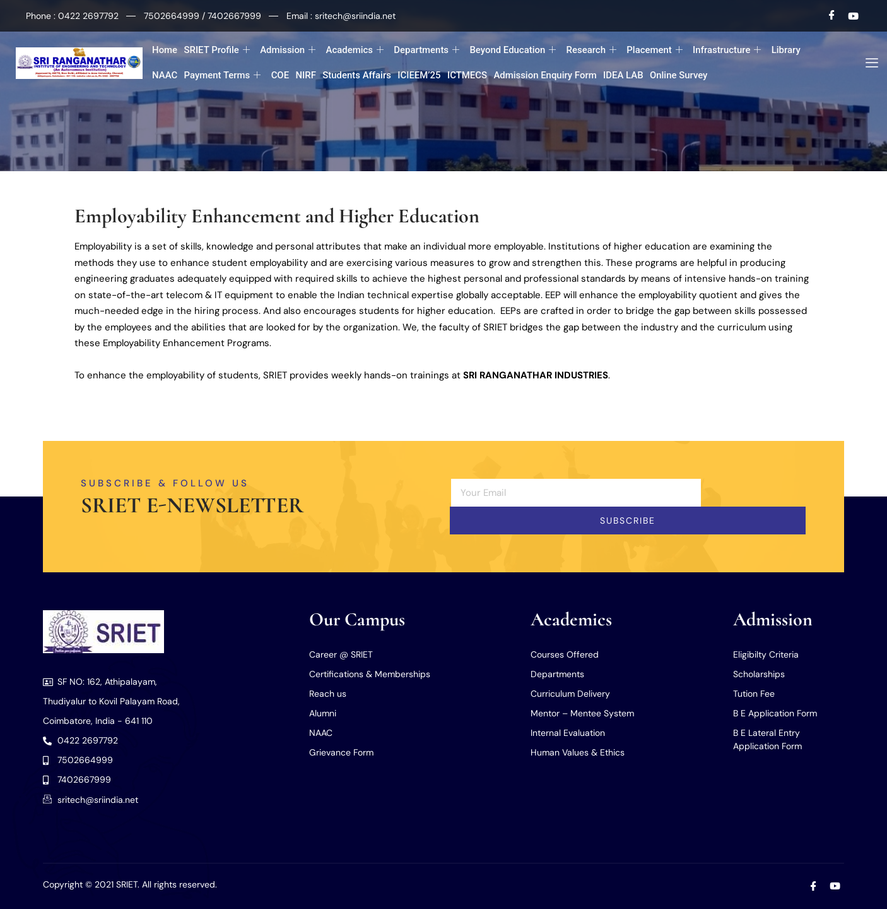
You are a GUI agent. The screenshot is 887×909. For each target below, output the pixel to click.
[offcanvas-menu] (867, 63)
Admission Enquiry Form (545, 75)
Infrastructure (727, 50)
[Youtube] (853, 15)
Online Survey (679, 75)
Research (592, 50)
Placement (654, 50)
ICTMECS (466, 75)
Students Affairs (356, 75)
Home (164, 50)
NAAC (164, 75)
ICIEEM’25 (419, 75)
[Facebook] (832, 15)
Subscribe (627, 520)
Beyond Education (512, 50)
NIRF (305, 75)
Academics (355, 50)
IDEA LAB (623, 75)
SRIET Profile (217, 50)
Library (786, 50)
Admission (287, 50)
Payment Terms (222, 75)
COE (280, 75)
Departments (426, 50)
